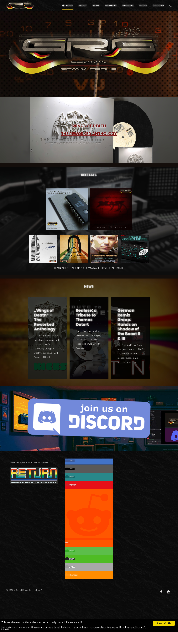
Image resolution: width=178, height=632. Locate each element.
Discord (158, 5)
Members (111, 5)
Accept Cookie (164, 623)
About (83, 5)
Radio (143, 5)
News (96, 5)
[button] (70, 460)
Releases (128, 5)
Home (67, 5)
